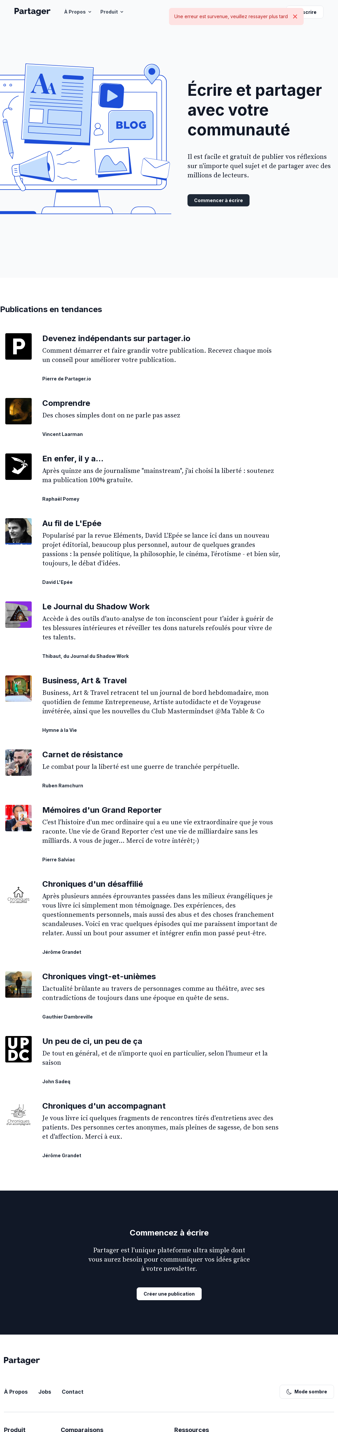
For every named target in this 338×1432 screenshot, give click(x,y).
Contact (73, 1391)
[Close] (295, 16)
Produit (112, 12)
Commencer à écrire (218, 200)
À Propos (78, 12)
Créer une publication (169, 1294)
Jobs (44, 1391)
